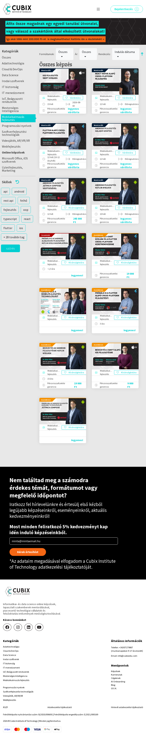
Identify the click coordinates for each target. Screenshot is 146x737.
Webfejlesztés (11, 146)
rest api (8, 200)
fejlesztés (9, 210)
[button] (18, 182)
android (19, 191)
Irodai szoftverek (13, 81)
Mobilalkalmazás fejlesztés (13, 118)
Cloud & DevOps (12, 69)
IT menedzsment (13, 93)
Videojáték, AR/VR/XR (16, 140)
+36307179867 (126, 647)
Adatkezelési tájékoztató (60, 707)
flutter (7, 228)
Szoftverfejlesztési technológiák (14, 133)
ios (21, 228)
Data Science (10, 75)
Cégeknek (116, 678)
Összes (6, 57)
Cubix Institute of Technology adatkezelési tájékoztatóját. (63, 564)
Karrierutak (116, 674)
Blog (113, 684)
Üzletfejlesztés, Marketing (12, 168)
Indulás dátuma (125, 54)
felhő (23, 200)
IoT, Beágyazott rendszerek (12, 100)
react (27, 219)
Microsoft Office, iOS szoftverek (15, 159)
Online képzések (13, 152)
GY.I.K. (114, 688)
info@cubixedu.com (127, 655)
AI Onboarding (118, 681)
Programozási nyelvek (16, 126)
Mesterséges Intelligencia (10, 109)
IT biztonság (10, 87)
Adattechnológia (13, 63)
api (5, 191)
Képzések (115, 671)
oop (25, 210)
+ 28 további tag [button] (14, 237)
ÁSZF (5, 707)
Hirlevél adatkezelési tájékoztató (127, 707)
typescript (10, 219)
